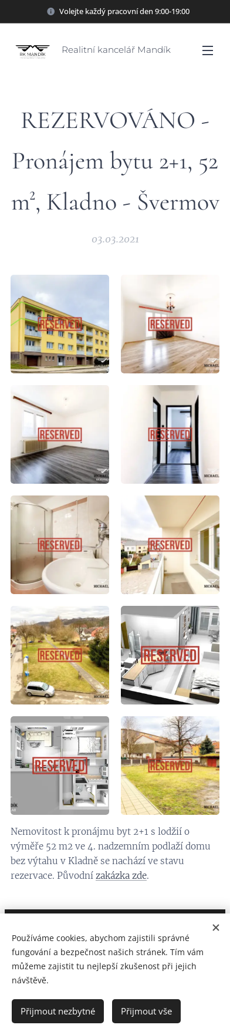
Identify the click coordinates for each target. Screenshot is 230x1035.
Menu (207, 50)
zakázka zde (121, 876)
